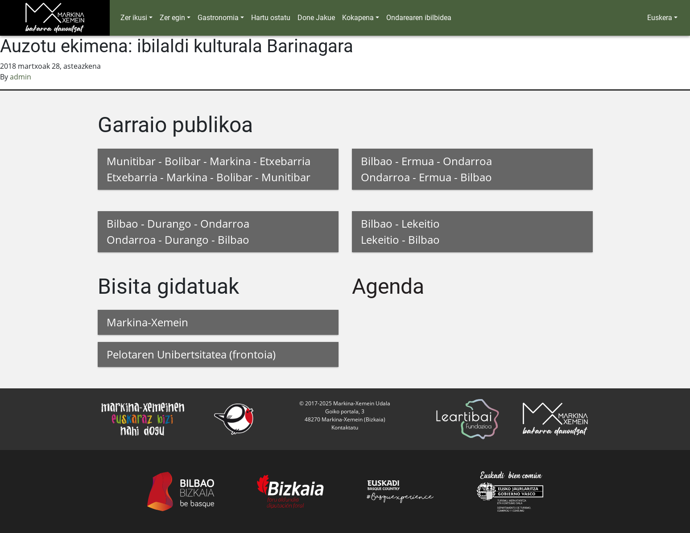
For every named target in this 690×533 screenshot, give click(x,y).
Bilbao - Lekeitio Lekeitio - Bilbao (400, 231)
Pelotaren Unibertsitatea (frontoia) (191, 354)
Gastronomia (218, 17)
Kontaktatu (344, 427)
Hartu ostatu (270, 17)
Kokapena (358, 17)
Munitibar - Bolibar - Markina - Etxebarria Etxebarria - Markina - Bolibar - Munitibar (208, 169)
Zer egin (172, 17)
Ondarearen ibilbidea (418, 17)
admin (20, 77)
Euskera (659, 17)
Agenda (388, 286)
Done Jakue (316, 17)
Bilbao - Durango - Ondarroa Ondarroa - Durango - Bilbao (178, 231)
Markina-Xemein (147, 322)
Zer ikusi (133, 17)
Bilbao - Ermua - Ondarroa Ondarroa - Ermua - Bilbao (426, 169)
